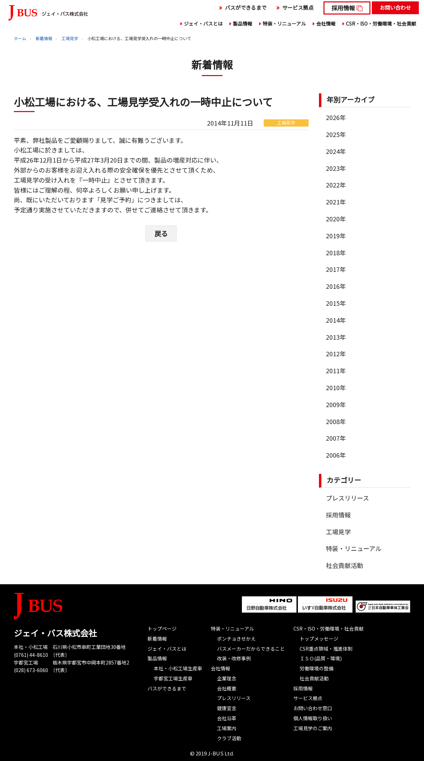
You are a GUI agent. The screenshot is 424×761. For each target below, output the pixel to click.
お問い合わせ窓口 (312, 708)
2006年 (336, 454)
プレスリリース (347, 497)
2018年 (336, 252)
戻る (161, 233)
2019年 (336, 235)
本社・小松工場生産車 (178, 668)
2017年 (336, 269)
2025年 (336, 134)
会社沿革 (226, 718)
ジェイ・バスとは (203, 23)
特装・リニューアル (284, 23)
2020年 (336, 218)
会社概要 (226, 688)
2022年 (336, 184)
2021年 (336, 201)
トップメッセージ (319, 638)
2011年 (336, 370)
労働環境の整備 (316, 668)
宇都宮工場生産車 (173, 678)
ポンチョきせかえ (236, 638)
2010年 (336, 387)
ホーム (20, 38)
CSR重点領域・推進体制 (326, 648)
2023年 (336, 168)
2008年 (336, 421)
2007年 (336, 437)
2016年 (336, 286)
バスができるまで (245, 7)
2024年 (336, 151)
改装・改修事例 (234, 658)
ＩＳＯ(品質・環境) (321, 658)
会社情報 (326, 23)
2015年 (336, 303)
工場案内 (226, 728)
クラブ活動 (229, 738)
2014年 (336, 319)
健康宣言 (226, 708)
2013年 (336, 336)
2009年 (336, 404)
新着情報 (44, 38)
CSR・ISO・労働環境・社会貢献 (381, 23)
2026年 (336, 117)
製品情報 (242, 23)
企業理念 (226, 678)
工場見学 (70, 38)
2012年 (336, 353)
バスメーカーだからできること (251, 648)
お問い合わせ (395, 7)
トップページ (162, 628)
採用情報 (343, 7)
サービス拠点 (297, 7)
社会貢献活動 (344, 565)
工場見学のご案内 (312, 728)
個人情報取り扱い (312, 718)
